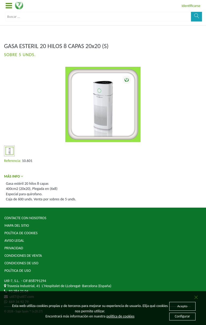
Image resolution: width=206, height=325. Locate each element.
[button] (9, 6)
